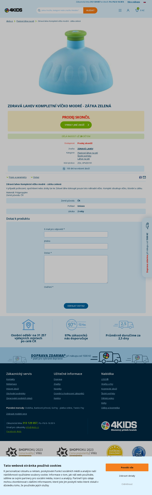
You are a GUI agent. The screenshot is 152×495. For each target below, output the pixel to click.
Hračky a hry (107, 384)
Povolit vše (127, 467)
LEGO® (105, 379)
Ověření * (48, 287)
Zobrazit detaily (127, 475)
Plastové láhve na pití (25, 21)
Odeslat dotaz (76, 305)
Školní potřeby (84, 155)
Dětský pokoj (107, 398)
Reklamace (11, 384)
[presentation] (66, 295)
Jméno (47, 241)
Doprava (58, 379)
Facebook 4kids (13, 431)
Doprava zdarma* (48, 355)
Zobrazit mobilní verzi (16, 413)
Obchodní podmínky (15, 393)
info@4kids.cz (32, 427)
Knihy (103, 403)
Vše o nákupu (134, 2)
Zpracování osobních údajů (19, 398)
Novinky (57, 388)
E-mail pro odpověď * (54, 229)
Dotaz (36, 177)
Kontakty (10, 379)
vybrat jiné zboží (77, 124)
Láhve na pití (83, 158)
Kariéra (57, 398)
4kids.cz (9, 21)
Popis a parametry (18, 177)
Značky (57, 384)
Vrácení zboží (12, 388)
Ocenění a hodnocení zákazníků (69, 393)
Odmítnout (127, 484)
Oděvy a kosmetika (110, 407)
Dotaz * (48, 252)
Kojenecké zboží (109, 388)
